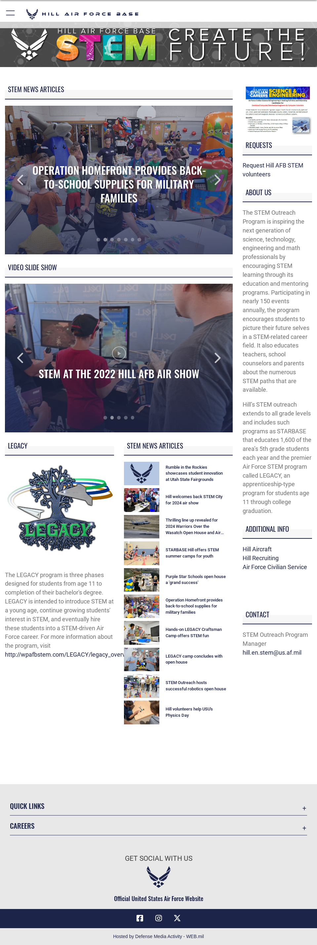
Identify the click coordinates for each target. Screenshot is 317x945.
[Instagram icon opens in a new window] (159, 918)
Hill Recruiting (261, 558)
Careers (22, 825)
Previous (28, 180)
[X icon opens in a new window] (177, 918)
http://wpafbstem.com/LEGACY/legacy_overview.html (76, 654)
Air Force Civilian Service (275, 566)
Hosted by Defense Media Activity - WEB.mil (158, 936)
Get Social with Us (158, 858)
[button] (10, 14)
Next (210, 180)
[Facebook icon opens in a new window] (140, 918)
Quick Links (27, 805)
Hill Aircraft (257, 549)
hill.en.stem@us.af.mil (272, 652)
